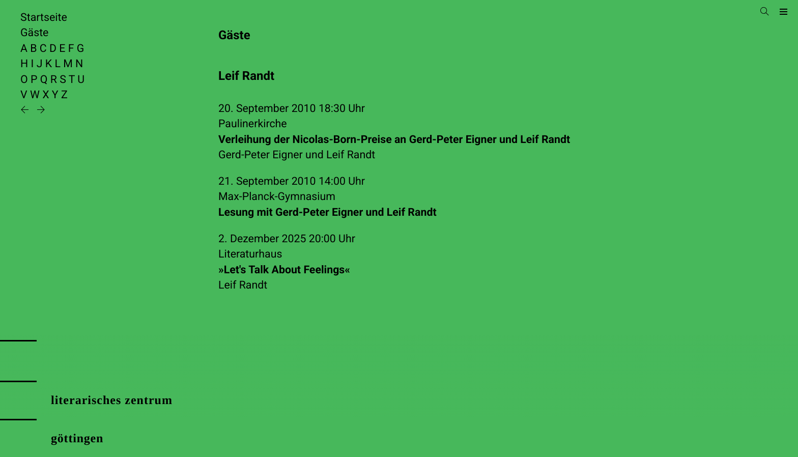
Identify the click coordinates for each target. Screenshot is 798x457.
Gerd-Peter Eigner (260, 155)
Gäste (34, 32)
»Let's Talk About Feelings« (284, 270)
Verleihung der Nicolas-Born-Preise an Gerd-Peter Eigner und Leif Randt (394, 139)
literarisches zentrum (112, 400)
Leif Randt (350, 155)
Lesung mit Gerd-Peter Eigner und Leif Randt (327, 212)
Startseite (43, 17)
